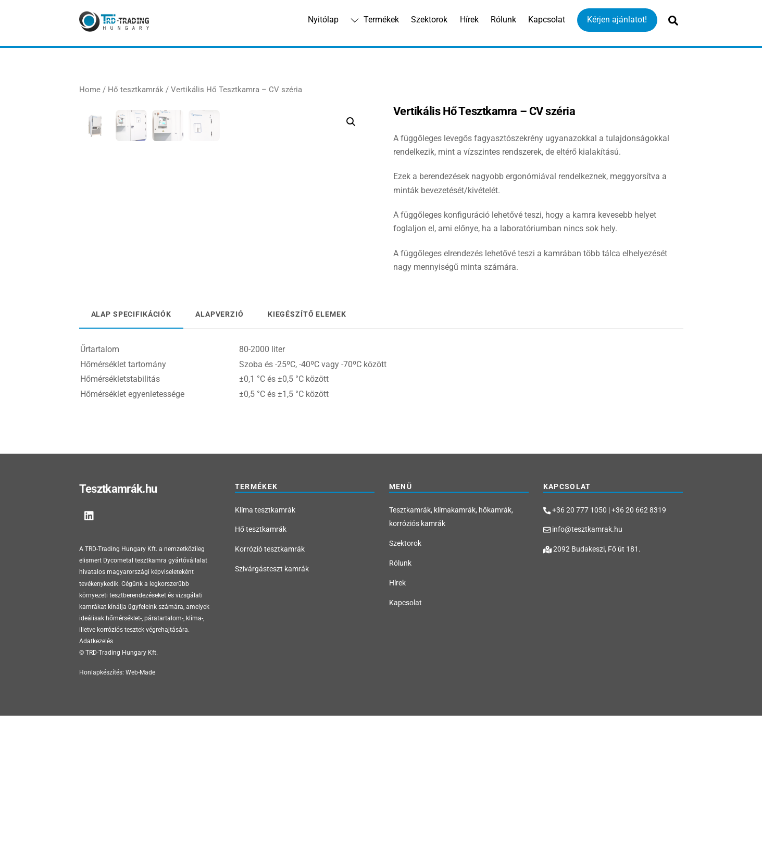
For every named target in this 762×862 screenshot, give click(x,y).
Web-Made (140, 818)
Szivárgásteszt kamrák (272, 715)
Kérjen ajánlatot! (617, 20)
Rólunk (503, 20)
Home (90, 90)
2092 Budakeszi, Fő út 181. (592, 695)
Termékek (375, 20)
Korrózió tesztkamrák (270, 695)
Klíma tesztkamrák (265, 656)
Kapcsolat (546, 20)
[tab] (131, 461)
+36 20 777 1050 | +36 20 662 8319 (604, 656)
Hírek (469, 20)
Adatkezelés (96, 787)
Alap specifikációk (131, 460)
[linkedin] (89, 661)
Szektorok (429, 20)
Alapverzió (219, 460)
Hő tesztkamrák (136, 90)
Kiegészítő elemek (307, 460)
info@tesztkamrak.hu (582, 676)
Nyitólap (323, 20)
